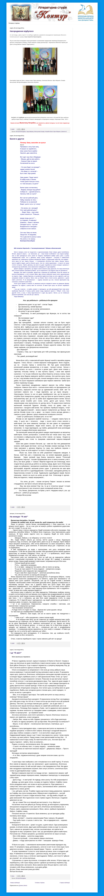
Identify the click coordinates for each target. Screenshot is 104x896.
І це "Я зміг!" (16, 653)
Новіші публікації (15, 882)
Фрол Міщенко (57, 131)
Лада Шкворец (30, 131)
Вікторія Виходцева (21, 131)
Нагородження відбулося (22, 31)
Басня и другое (17, 139)
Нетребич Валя (49, 131)
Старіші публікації (65, 882)
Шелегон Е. (64, 131)
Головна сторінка (14, 23)
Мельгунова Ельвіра (39, 131)
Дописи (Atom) (23, 885)
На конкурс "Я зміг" (19, 517)
